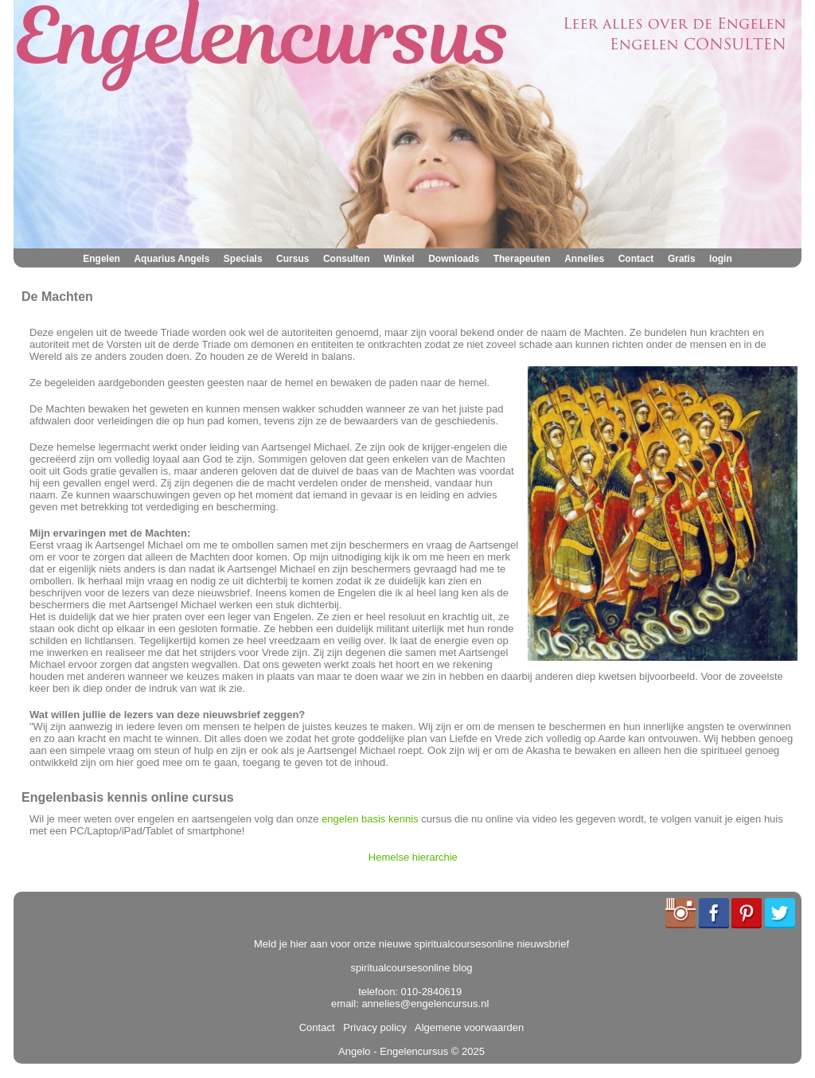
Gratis (682, 258)
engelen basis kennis (370, 819)
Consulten (346, 258)
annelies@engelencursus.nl (425, 1004)
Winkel (399, 258)
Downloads (453, 258)
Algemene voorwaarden (466, 1027)
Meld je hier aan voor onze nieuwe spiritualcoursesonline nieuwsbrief (411, 944)
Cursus (292, 258)
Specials (243, 258)
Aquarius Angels (171, 258)
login (720, 258)
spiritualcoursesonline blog (411, 968)
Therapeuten (522, 258)
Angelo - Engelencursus (393, 1051)
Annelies (584, 258)
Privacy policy (372, 1027)
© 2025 (466, 1051)
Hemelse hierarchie (413, 857)
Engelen (101, 258)
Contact (636, 258)
